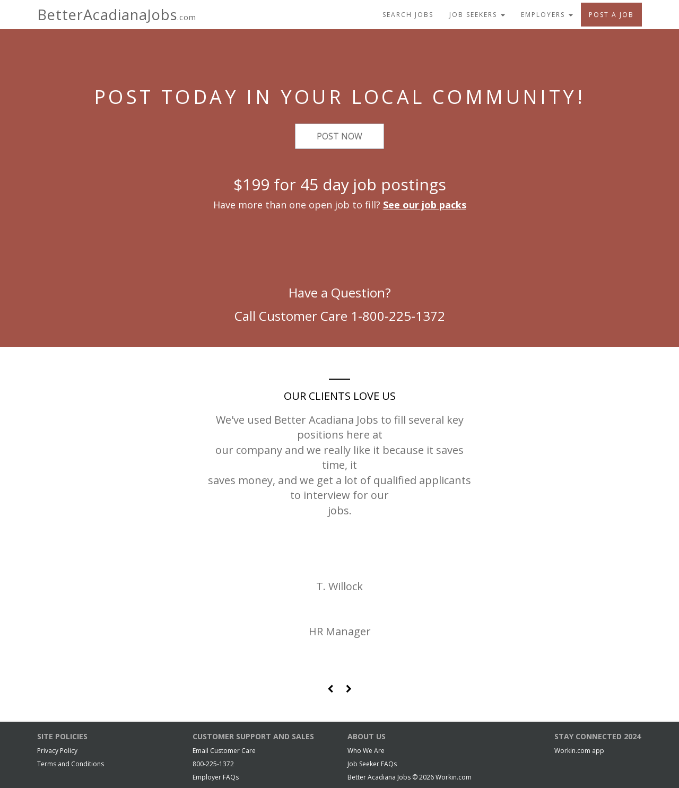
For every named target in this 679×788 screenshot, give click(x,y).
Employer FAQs (216, 777)
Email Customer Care (224, 750)
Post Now (339, 136)
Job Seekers (477, 14)
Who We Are (366, 750)
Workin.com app (579, 750)
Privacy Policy (57, 750)
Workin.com (454, 777)
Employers (547, 14)
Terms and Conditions (70, 763)
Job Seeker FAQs (372, 763)
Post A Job (611, 14)
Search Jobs (407, 14)
